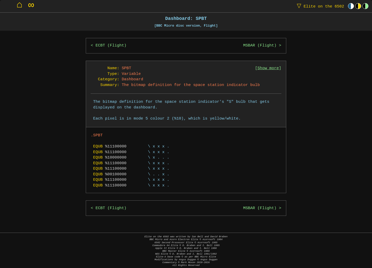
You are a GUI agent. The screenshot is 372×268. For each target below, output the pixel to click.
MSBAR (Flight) (259, 45)
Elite (319, 6)
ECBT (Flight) (111, 45)
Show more (268, 68)
